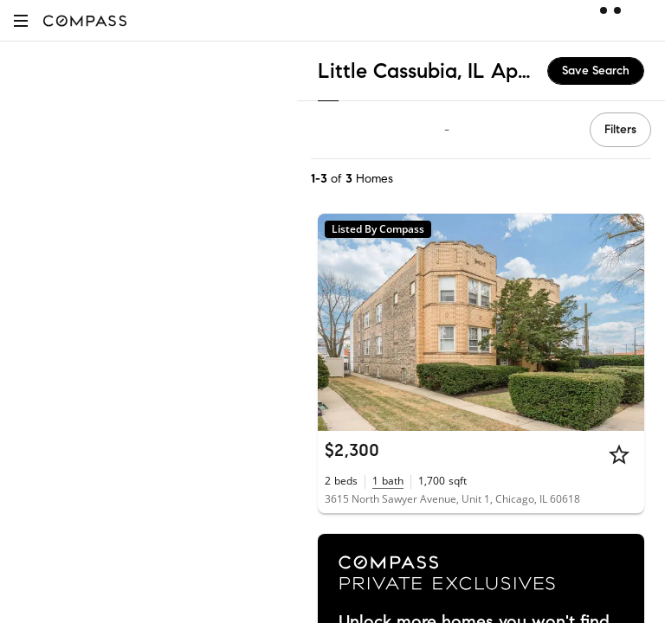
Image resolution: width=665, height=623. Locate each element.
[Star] (619, 454)
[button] (21, 20)
